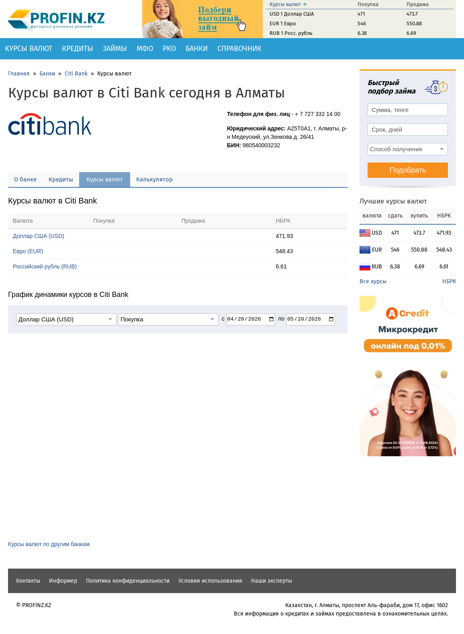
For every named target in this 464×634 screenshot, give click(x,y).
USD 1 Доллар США (292, 14)
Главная (19, 73)
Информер (63, 580)
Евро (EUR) (28, 251)
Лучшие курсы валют (393, 201)
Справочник (239, 48)
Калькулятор (154, 179)
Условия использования (210, 580)
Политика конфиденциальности (128, 580)
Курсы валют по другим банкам (49, 544)
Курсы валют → (288, 4)
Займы (115, 48)
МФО (145, 48)
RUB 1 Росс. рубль (291, 33)
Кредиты (77, 48)
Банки (197, 48)
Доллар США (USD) (38, 236)
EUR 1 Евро (283, 23)
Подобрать (408, 170)
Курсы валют (28, 48)
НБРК (449, 281)
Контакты (28, 580)
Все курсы (373, 281)
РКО (169, 48)
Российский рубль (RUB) (45, 266)
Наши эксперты (271, 580)
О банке (25, 179)
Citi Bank (76, 73)
